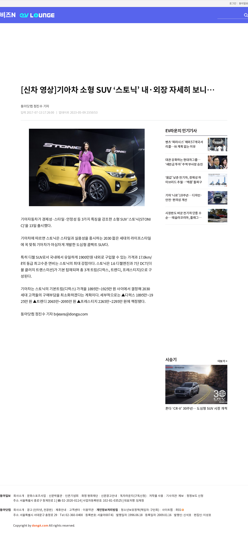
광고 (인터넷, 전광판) (40, 510)
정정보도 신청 (195, 496)
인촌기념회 (72, 496)
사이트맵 (167, 510)
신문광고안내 (109, 496)
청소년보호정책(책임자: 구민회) (140, 510)
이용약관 (88, 510)
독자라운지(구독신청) (133, 496)
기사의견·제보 (175, 496)
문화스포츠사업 (36, 496)
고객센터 (74, 510)
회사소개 (18, 496)
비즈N (8, 15)
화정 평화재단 (89, 496)
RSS (180, 510)
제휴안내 (61, 510)
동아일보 (243, 3)
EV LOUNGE (37, 15)
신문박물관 (55, 496)
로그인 (232, 3)
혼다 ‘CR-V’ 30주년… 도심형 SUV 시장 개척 (196, 408)
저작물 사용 (156, 496)
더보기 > (222, 361)
